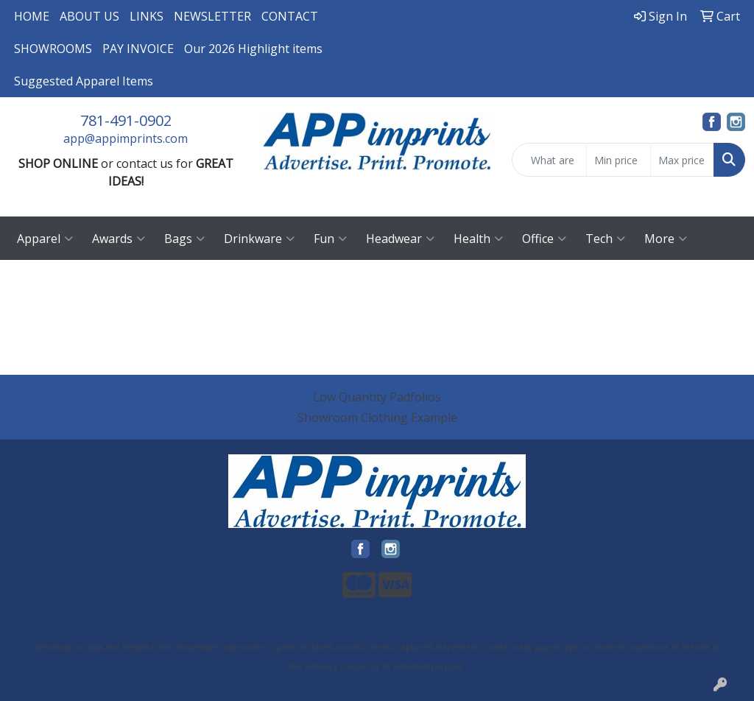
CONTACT (289, 16)
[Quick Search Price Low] (618, 160)
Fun (330, 238)
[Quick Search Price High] (682, 160)
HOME (31, 16)
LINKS (146, 16)
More (665, 238)
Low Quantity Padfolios (377, 397)
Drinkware (259, 238)
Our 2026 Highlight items (253, 48)
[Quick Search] (549, 160)
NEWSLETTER (212, 16)
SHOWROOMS (53, 48)
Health (478, 238)
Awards (118, 238)
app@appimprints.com (125, 138)
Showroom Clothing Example (377, 417)
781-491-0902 (126, 120)
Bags (184, 238)
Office (544, 238)
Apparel (45, 238)
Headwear (400, 238)
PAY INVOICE (138, 48)
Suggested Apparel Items (83, 81)
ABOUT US (89, 16)
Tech (605, 238)
